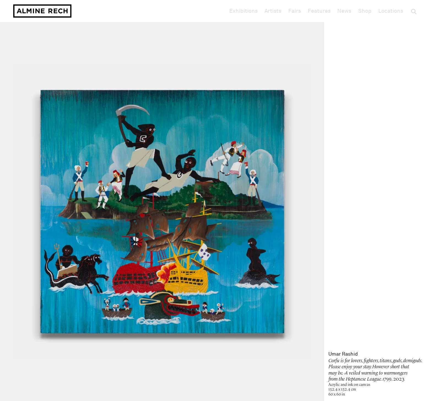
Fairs (294, 11)
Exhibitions (243, 11)
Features (319, 11)
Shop (364, 11)
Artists (272, 11)
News (344, 11)
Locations (390, 11)
